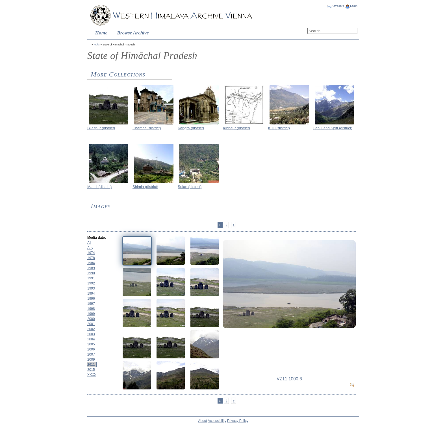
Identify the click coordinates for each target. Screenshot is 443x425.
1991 (91, 278)
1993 (91, 288)
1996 (91, 299)
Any (90, 248)
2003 (91, 334)
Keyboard (338, 5)
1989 (91, 268)
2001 (91, 324)
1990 (91, 273)
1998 (91, 309)
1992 (91, 283)
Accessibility (217, 421)
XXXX (91, 375)
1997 (91, 304)
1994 (91, 293)
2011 (91, 365)
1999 (91, 314)
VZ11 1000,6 (289, 378)
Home (101, 33)
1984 (91, 263)
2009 (91, 360)
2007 (91, 354)
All (89, 243)
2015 (91, 370)
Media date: (96, 238)
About (202, 421)
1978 (91, 258)
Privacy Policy (237, 421)
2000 (91, 319)
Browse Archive (133, 33)
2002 (91, 329)
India (96, 44)
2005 (91, 344)
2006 (91, 349)
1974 (91, 253)
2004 (91, 339)
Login (353, 5)
